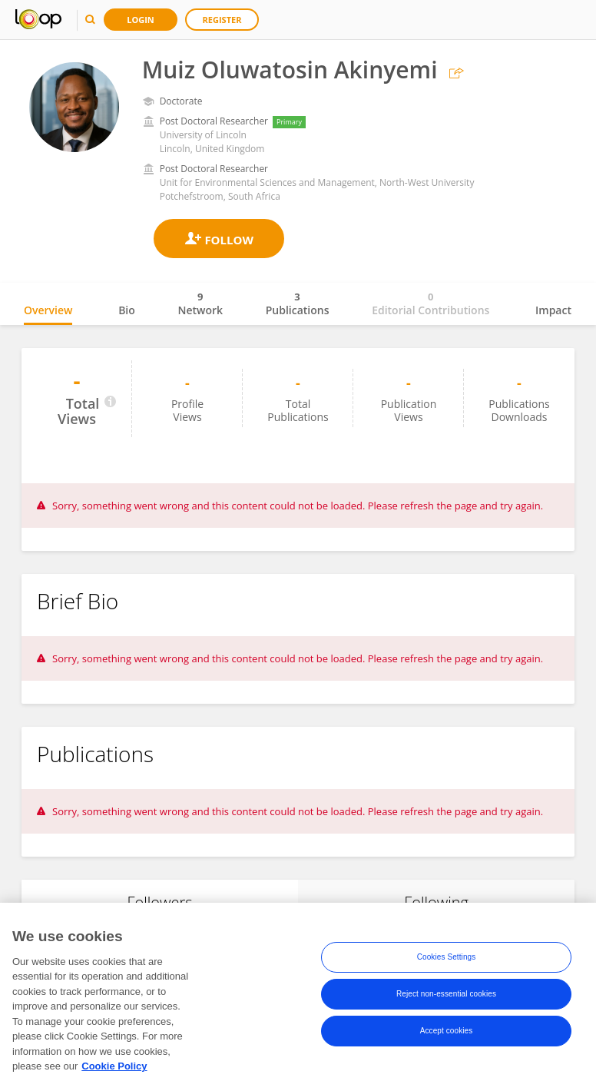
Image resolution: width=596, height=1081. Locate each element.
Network (200, 303)
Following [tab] (436, 902)
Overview (48, 310)
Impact (553, 310)
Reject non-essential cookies (446, 1010)
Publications (297, 303)
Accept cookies (446, 1047)
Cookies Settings (446, 974)
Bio (126, 310)
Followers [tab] (159, 902)
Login (140, 19)
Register (222, 19)
